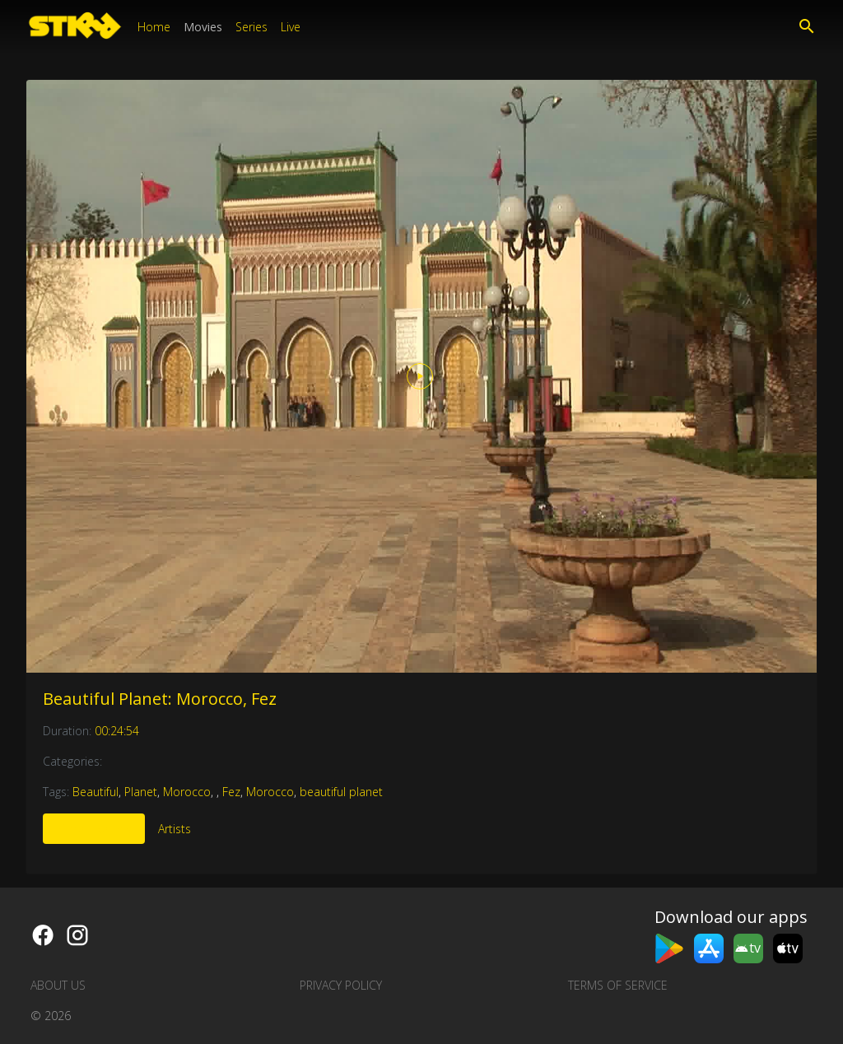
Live (290, 27)
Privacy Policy (341, 985)
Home (153, 27)
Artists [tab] (174, 829)
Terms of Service (618, 985)
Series (251, 27)
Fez (231, 791)
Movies (203, 27)
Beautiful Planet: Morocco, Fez (160, 698)
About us (58, 985)
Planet (140, 791)
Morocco (187, 791)
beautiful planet (341, 791)
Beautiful (95, 791)
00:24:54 (117, 731)
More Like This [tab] (94, 829)
